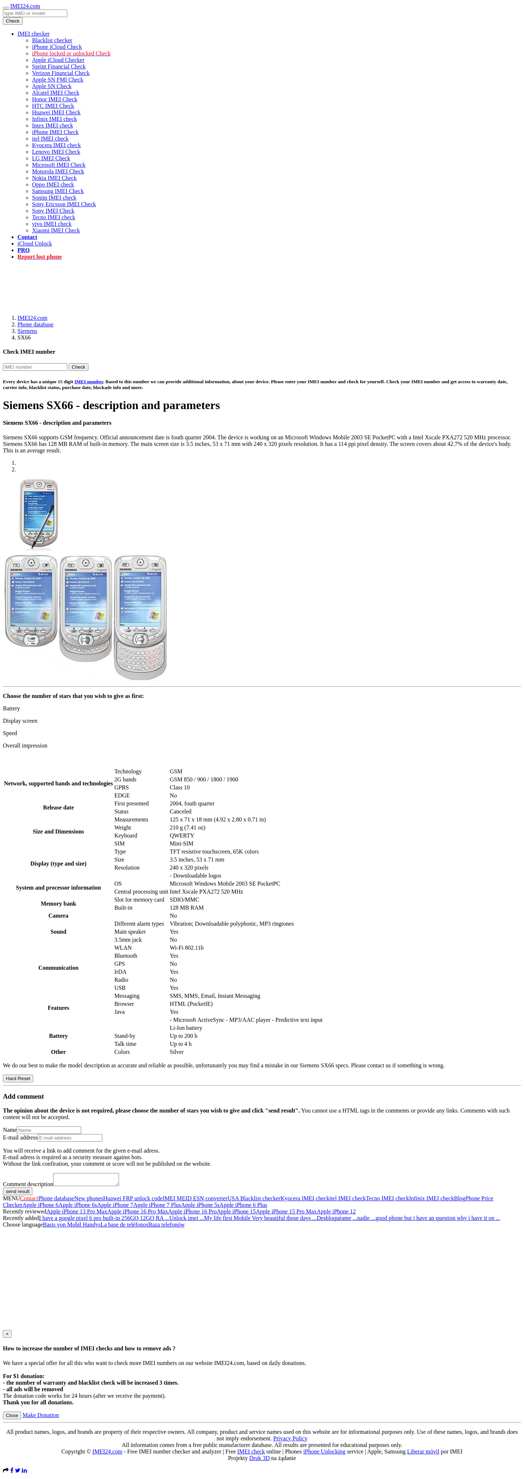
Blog (459, 1200)
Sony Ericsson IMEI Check (64, 204)
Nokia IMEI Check (54, 178)
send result (17, 1193)
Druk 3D (259, 1460)
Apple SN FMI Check (57, 79)
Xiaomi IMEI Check (56, 230)
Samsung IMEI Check (58, 191)
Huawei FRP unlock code (133, 1200)
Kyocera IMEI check (56, 145)
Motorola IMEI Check (58, 171)
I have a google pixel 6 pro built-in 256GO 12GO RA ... (104, 1220)
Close (12, 1417)
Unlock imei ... (186, 1220)
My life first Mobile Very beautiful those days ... (260, 1220)
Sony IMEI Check (53, 211)
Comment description (28, 1186)
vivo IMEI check (51, 224)
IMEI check (251, 1454)
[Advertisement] (262, 282)
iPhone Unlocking (324, 1454)
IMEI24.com (25, 6)
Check (13, 21)
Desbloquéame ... (337, 1220)
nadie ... (366, 1220)
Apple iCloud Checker (58, 60)
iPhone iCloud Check (57, 47)
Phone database (35, 324)
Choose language (23, 1227)
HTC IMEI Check (53, 106)
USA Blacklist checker (254, 1200)
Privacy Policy (290, 1440)
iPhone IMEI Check (55, 132)
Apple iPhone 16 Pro (192, 1214)
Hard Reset (18, 1078)
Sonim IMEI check (54, 198)
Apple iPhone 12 (336, 1214)
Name (10, 1130)
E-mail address (20, 1137)
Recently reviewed (25, 1214)
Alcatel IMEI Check (55, 93)
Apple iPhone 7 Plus (157, 1207)
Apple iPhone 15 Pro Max (286, 1214)
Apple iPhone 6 (40, 1207)
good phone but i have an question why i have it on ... (438, 1220)
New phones (88, 1200)
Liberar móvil (423, 1454)
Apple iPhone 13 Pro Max (77, 1214)
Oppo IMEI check (53, 184)
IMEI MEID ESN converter (195, 1200)
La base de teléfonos (124, 1227)
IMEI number (88, 381)
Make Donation (41, 1417)
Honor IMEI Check (54, 99)
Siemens (27, 331)
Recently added (21, 1220)
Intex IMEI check (52, 125)
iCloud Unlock (34, 243)
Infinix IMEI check (54, 119)
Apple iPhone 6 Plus (243, 1207)
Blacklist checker (52, 40)
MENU (11, 1200)
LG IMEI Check (51, 158)
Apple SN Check (51, 86)
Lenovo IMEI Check (56, 152)
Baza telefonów (166, 1227)
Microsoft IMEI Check (59, 165)
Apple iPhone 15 (236, 1214)
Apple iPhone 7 (115, 1207)
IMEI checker (33, 34)
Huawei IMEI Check (56, 112)
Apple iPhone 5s (200, 1207)
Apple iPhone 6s (78, 1207)
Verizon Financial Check (61, 73)
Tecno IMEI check (53, 217)
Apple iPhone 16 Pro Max (137, 1214)
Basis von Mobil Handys (72, 1227)
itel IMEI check (50, 139)
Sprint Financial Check (59, 66)
